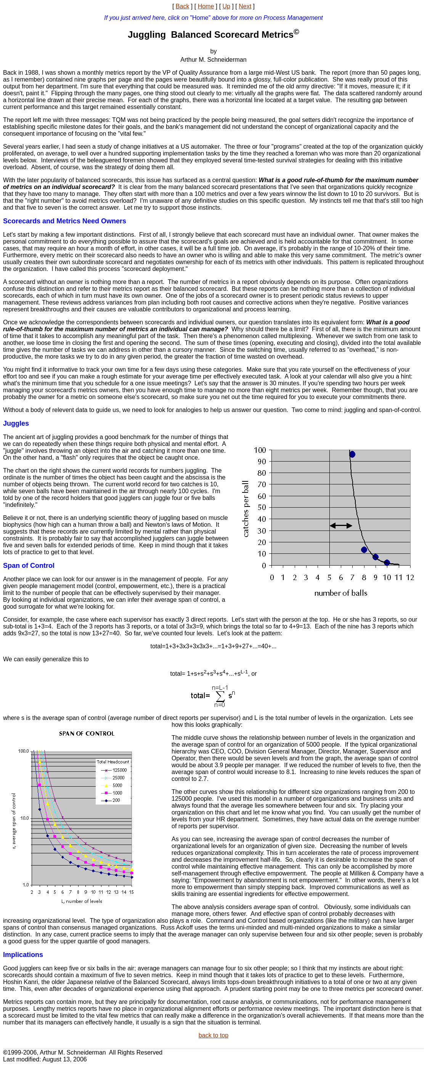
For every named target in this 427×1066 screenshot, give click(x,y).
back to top (213, 1035)
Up (226, 6)
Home (206, 6)
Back (182, 6)
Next (245, 6)
